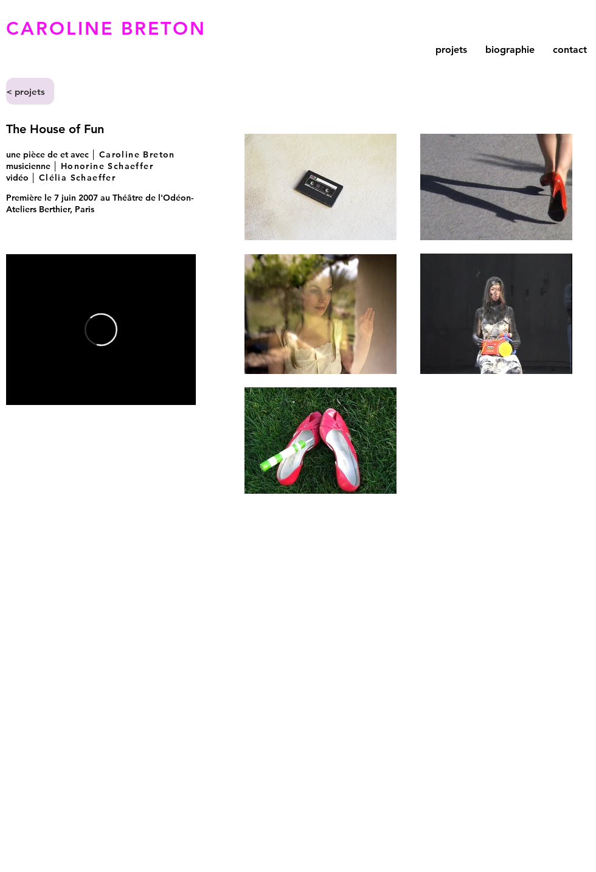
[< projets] (30, 91)
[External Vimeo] (101, 329)
